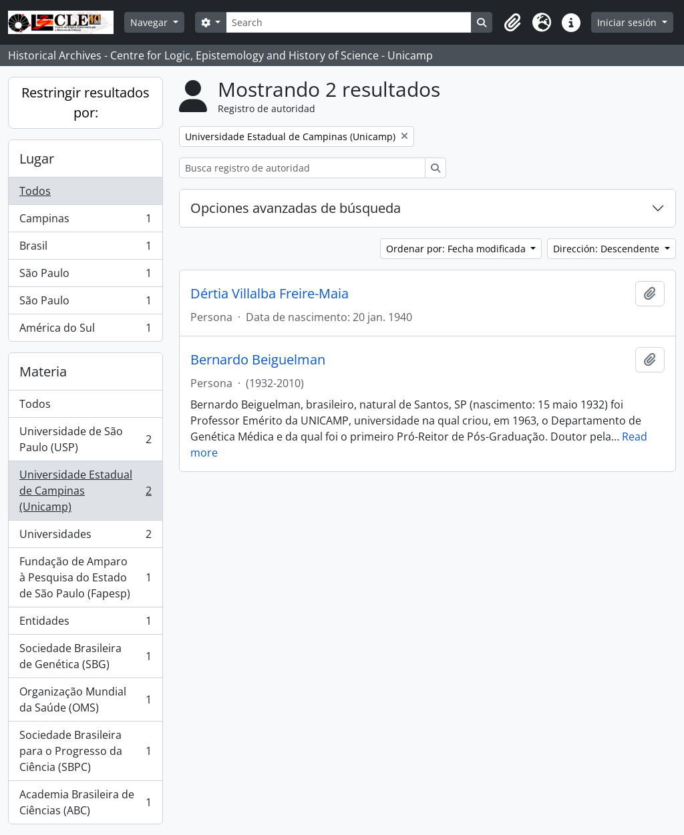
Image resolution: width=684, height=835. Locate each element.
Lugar (36, 159)
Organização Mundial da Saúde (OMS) (85, 699)
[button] (512, 22)
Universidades (85, 537)
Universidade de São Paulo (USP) (85, 439)
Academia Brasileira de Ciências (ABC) (85, 802)
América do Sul (85, 330)
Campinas (85, 221)
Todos (35, 191)
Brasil (85, 249)
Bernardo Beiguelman (257, 360)
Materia (43, 371)
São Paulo (85, 276)
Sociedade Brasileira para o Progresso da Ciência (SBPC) (85, 751)
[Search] (349, 22)
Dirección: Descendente (607, 248)
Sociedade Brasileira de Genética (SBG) (85, 656)
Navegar (150, 22)
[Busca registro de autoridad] (302, 168)
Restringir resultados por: (85, 102)
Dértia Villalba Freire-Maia (269, 294)
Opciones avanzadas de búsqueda (295, 208)
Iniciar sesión (628, 22)
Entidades (85, 624)
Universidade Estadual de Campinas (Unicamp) (85, 490)
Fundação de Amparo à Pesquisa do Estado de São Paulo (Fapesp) (85, 577)
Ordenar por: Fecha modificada (457, 248)
